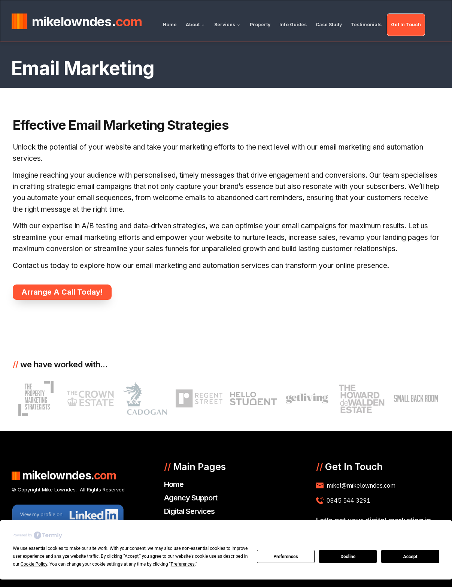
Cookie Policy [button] (34, 564)
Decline (347, 556)
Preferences (285, 556)
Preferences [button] (183, 564)
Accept (410, 556)
